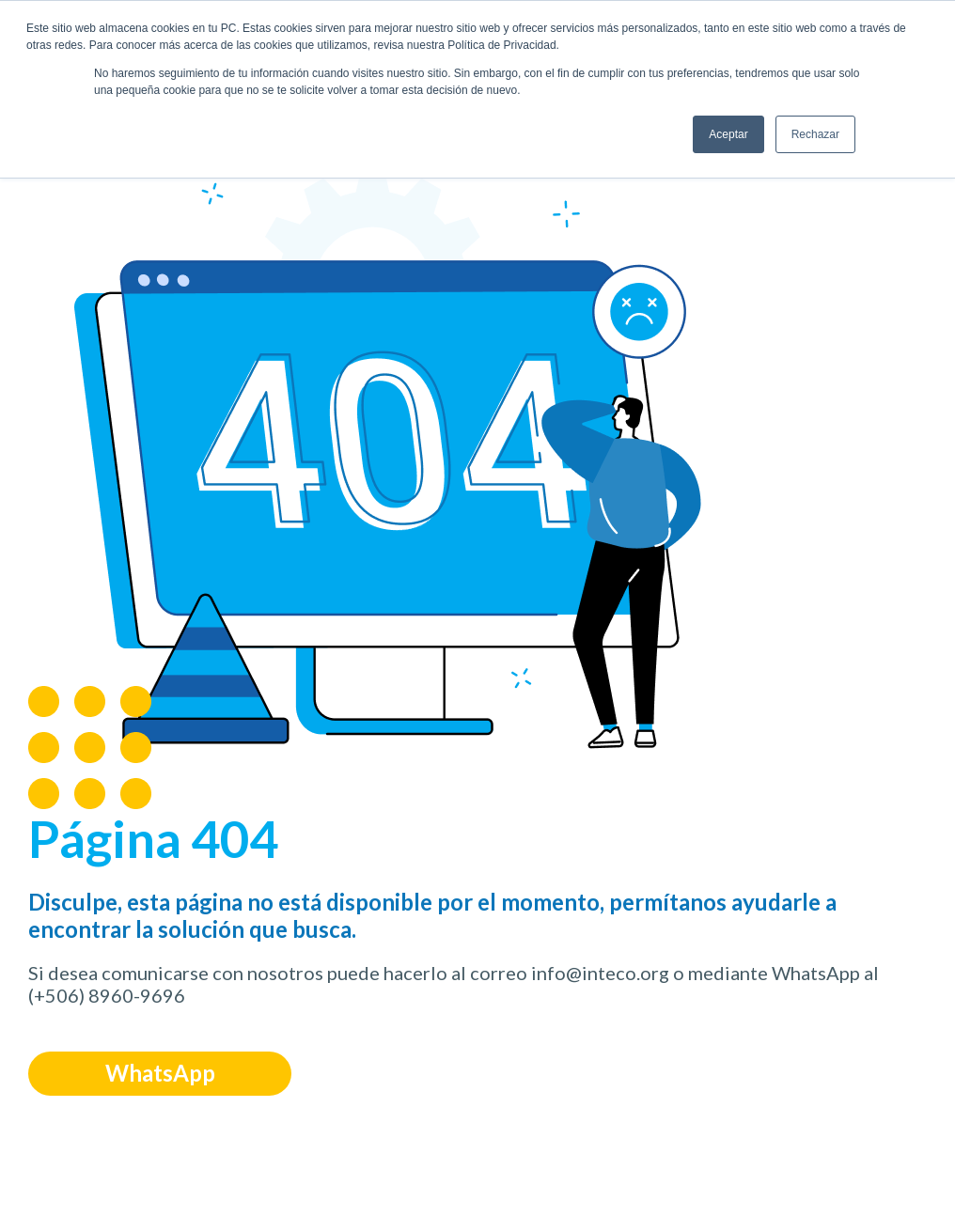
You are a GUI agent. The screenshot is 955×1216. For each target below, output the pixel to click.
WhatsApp (160, 1072)
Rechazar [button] (815, 134)
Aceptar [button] (728, 134)
